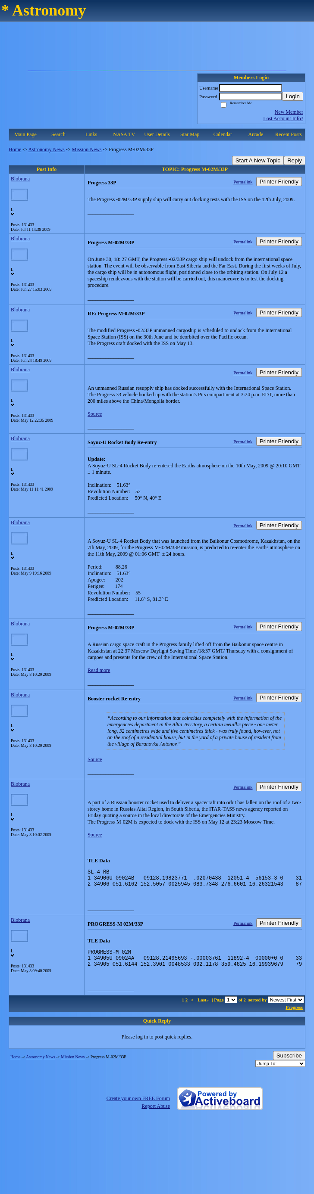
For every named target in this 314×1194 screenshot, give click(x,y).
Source (95, 414)
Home (15, 149)
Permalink (242, 181)
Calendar (223, 134)
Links (91, 134)
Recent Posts (288, 134)
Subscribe (289, 1063)
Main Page (25, 134)
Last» (204, 1007)
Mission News (87, 149)
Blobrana (20, 179)
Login (293, 96)
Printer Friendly (279, 181)
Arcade (255, 134)
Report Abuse (155, 1114)
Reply (294, 160)
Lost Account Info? (283, 118)
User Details (157, 134)
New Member (289, 112)
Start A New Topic (258, 160)
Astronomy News (46, 149)
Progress (294, 1014)
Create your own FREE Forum (138, 1106)
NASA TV (124, 134)
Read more (99, 670)
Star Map (189, 134)
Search (58, 134)
